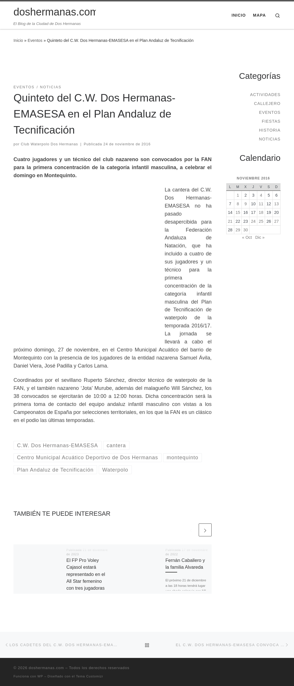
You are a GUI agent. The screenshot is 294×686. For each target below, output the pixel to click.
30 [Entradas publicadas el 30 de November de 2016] (245, 230)
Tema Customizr (89, 676)
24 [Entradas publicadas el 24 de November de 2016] (253, 221)
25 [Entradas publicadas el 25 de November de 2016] (261, 221)
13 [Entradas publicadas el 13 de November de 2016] (276, 204)
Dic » (259, 237)
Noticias (270, 139)
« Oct (247, 237)
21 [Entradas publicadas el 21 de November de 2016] (230, 221)
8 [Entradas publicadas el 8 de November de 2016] (238, 204)
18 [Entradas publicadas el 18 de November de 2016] (261, 212)
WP (40, 676)
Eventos (35, 40)
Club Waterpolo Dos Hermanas (49, 144)
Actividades (265, 94)
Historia (270, 130)
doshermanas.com (46, 668)
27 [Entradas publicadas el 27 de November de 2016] (276, 221)
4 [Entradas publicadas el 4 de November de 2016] (261, 195)
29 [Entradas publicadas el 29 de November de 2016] (238, 230)
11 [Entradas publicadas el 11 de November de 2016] (261, 204)
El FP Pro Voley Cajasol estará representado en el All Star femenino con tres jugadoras (85, 574)
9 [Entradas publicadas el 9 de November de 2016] (245, 204)
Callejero (267, 103)
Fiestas (271, 121)
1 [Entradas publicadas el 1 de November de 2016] (238, 195)
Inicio (18, 40)
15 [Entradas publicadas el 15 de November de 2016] (238, 212)
